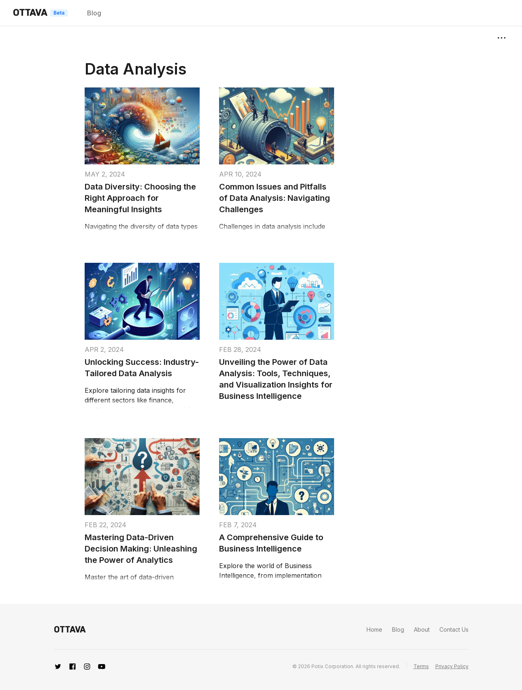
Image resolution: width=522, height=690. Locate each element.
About (422, 629)
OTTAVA (30, 12)
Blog (94, 13)
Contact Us (454, 629)
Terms (421, 666)
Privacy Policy (452, 666)
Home (374, 629)
